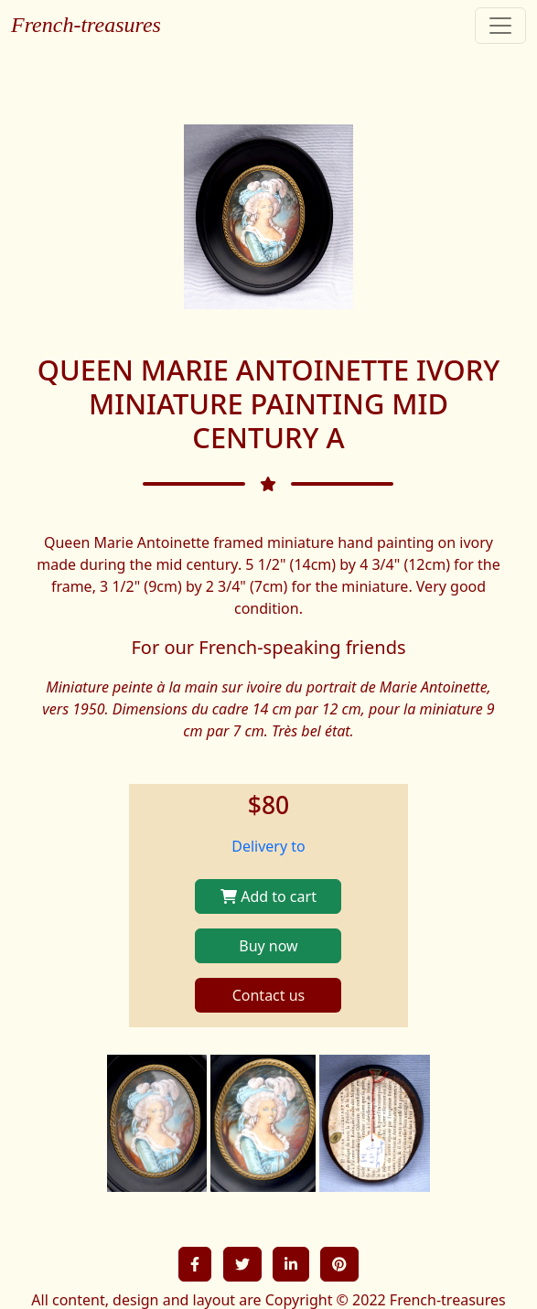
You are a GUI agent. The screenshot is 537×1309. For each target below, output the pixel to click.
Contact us (269, 995)
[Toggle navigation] (500, 25)
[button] (194, 1264)
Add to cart (268, 896)
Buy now (268, 946)
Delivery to (268, 846)
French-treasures (86, 25)
